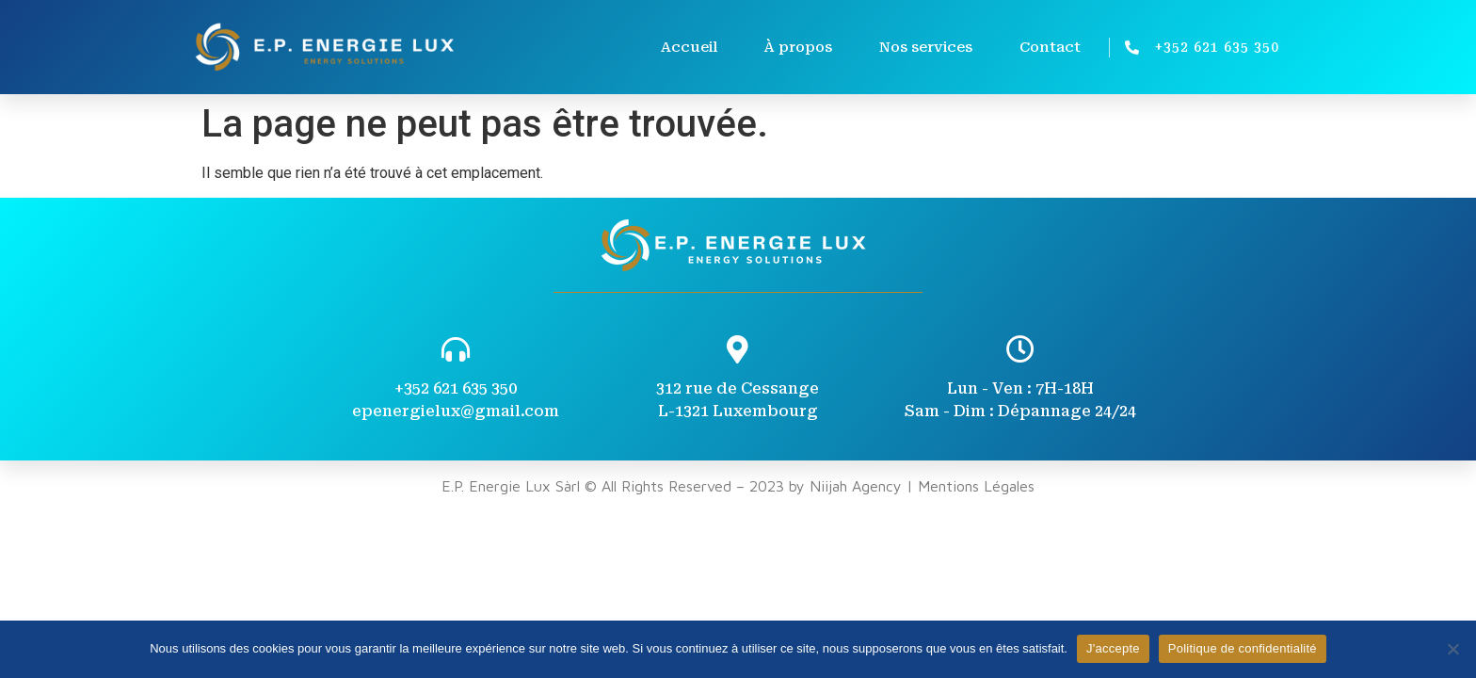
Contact (1050, 47)
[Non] (1452, 648)
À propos (798, 47)
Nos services (925, 47)
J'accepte (1113, 648)
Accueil (689, 47)
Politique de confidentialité (1242, 648)
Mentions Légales (976, 485)
